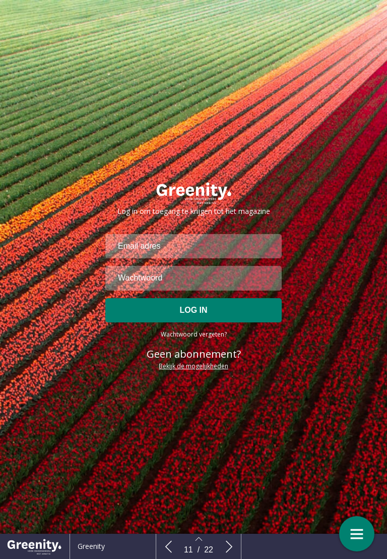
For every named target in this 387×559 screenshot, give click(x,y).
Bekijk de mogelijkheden (193, 372)
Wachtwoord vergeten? (194, 340)
